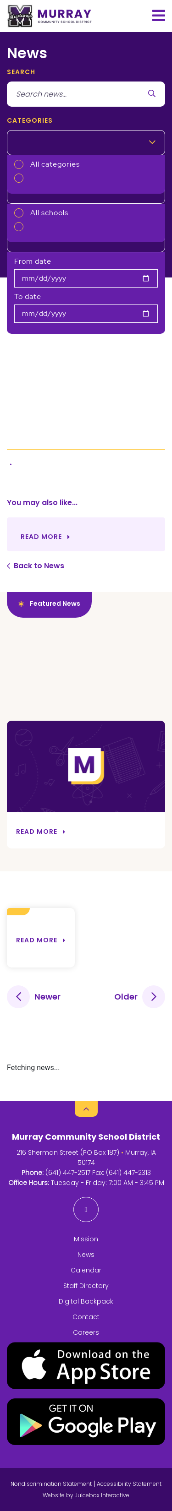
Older (126, 996)
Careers (86, 1332)
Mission (86, 1239)
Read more (36, 940)
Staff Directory (86, 1285)
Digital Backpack (86, 1301)
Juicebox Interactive (102, 1495)
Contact (86, 1316)
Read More (41, 536)
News (86, 1254)
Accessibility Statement (129, 1484)
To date (27, 296)
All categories (55, 164)
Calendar (86, 1270)
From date (32, 261)
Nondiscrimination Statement (51, 1484)
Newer (47, 996)
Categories (30, 120)
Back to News (39, 565)
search (21, 71)
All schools (49, 212)
